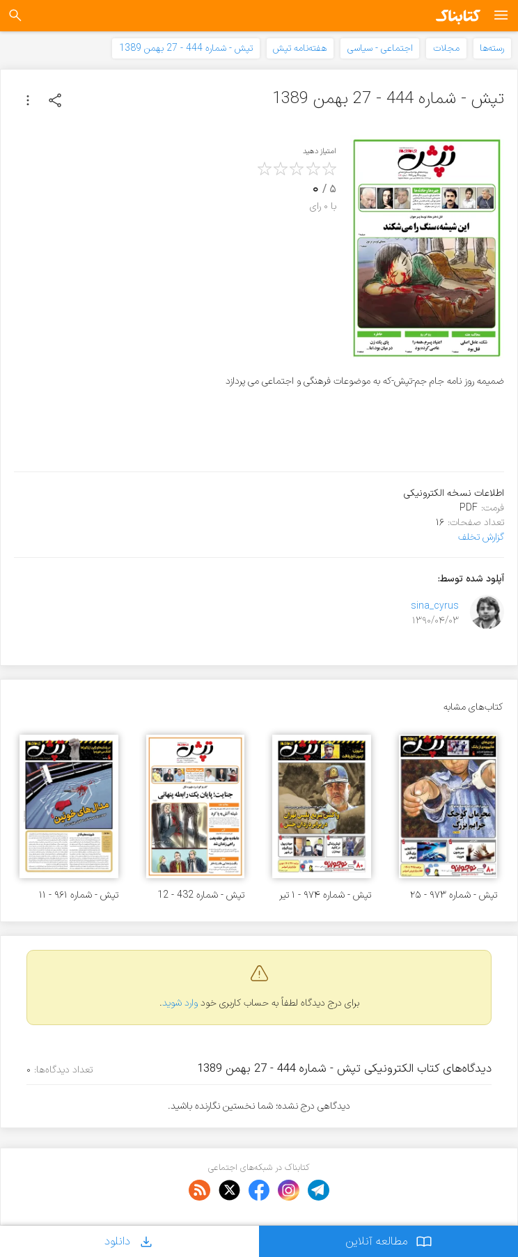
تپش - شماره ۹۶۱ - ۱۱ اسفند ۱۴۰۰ (78, 895)
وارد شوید (180, 1003)
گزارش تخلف (481, 537)
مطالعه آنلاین (388, 1241)
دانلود (129, 1241)
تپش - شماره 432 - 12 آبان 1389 (200, 895)
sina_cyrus (435, 606)
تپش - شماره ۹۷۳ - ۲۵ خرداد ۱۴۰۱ (453, 895)
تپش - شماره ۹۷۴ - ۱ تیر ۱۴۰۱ (325, 895)
